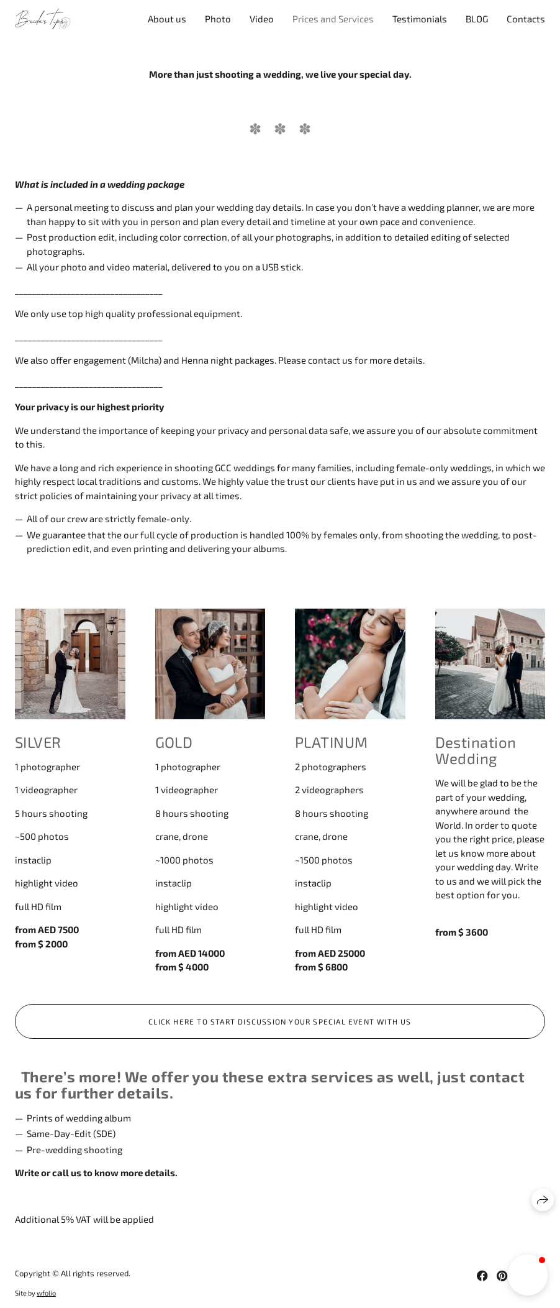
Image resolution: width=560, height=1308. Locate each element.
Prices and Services (333, 18)
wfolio (46, 1293)
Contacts (526, 18)
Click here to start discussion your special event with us (279, 1021)
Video (262, 18)
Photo (218, 18)
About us (167, 18)
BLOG (477, 18)
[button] (528, 1275)
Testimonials (419, 18)
